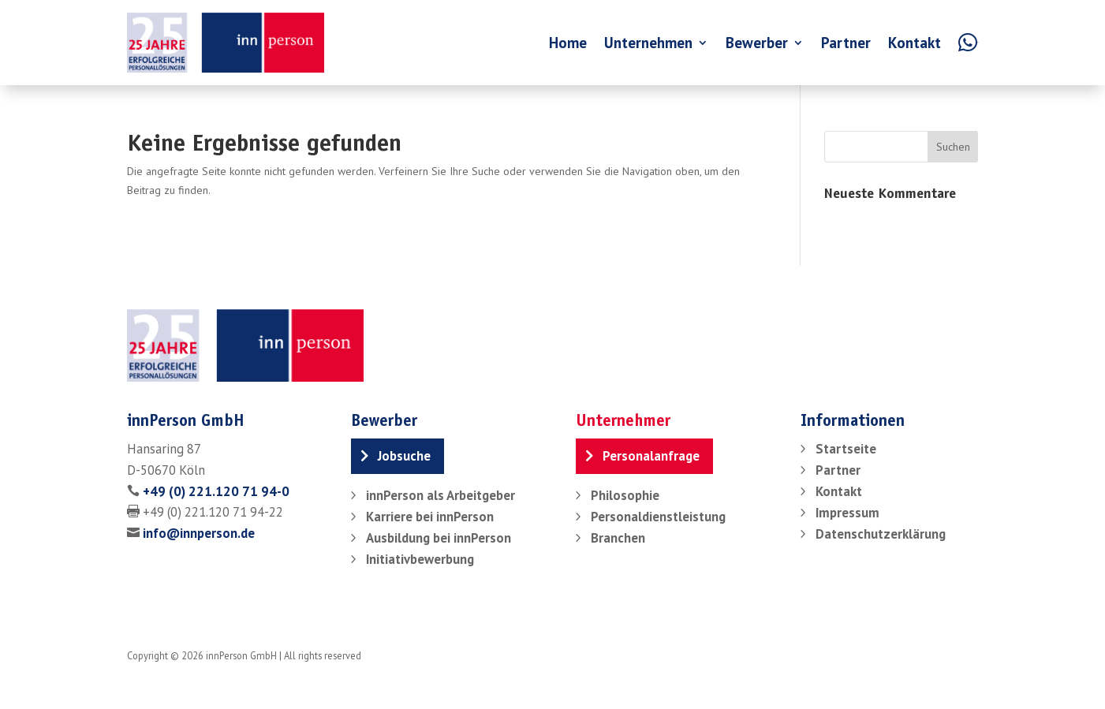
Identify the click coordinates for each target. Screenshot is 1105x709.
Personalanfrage (651, 456)
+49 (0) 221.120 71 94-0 (216, 491)
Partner (846, 42)
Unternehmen (648, 42)
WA (978, 42)
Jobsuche (404, 456)
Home (568, 42)
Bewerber (757, 42)
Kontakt (914, 42)
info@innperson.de (199, 533)
